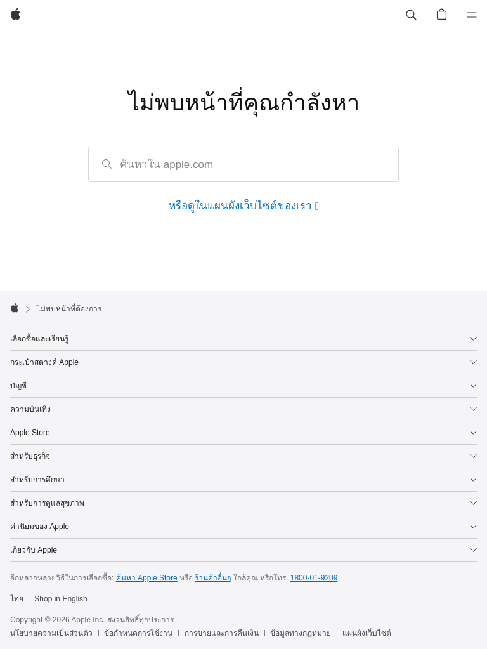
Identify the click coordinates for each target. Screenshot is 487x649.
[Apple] (15, 15)
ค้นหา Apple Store (147, 578)
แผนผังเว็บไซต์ (366, 633)
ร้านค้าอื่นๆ (213, 578)
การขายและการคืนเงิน (222, 633)
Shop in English (60, 598)
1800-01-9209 (314, 578)
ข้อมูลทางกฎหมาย (300, 633)
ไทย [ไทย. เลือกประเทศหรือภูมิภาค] (16, 598)
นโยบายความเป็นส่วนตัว (51, 633)
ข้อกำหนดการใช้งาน (138, 633)
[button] (411, 15)
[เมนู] (472, 15)
